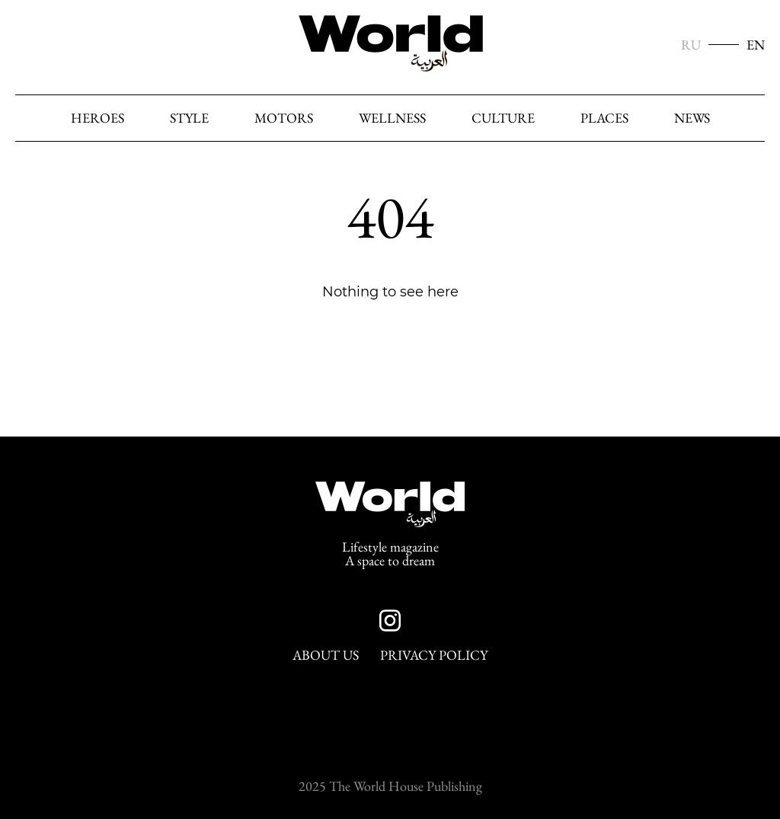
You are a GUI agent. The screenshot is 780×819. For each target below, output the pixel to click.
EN (755, 45)
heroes (97, 118)
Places (604, 118)
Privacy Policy (434, 655)
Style (189, 118)
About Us (325, 655)
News (692, 118)
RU (691, 45)
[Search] (749, 118)
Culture (503, 118)
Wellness (392, 118)
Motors (283, 118)
